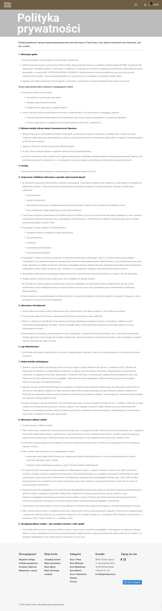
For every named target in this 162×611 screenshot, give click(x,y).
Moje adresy (50, 567)
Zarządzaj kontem (52, 559)
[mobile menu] (135, 4)
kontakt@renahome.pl (105, 574)
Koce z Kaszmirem (78, 574)
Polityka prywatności (28, 563)
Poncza (73, 581)
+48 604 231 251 (102, 570)
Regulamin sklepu (27, 559)
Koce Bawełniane (77, 567)
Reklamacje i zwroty (28, 570)
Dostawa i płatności (28, 567)
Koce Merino (75, 570)
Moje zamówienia (52, 563)
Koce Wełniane (76, 563)
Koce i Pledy (75, 559)
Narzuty (73, 578)
